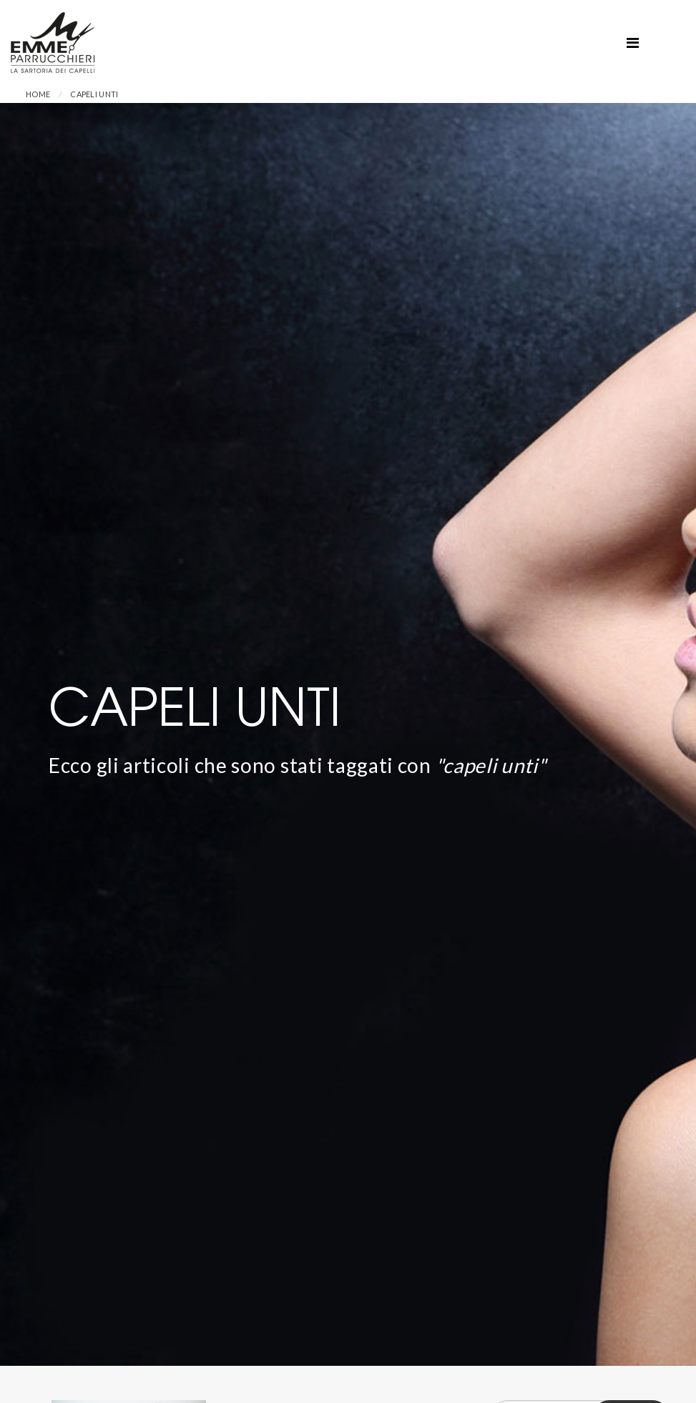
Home (38, 94)
